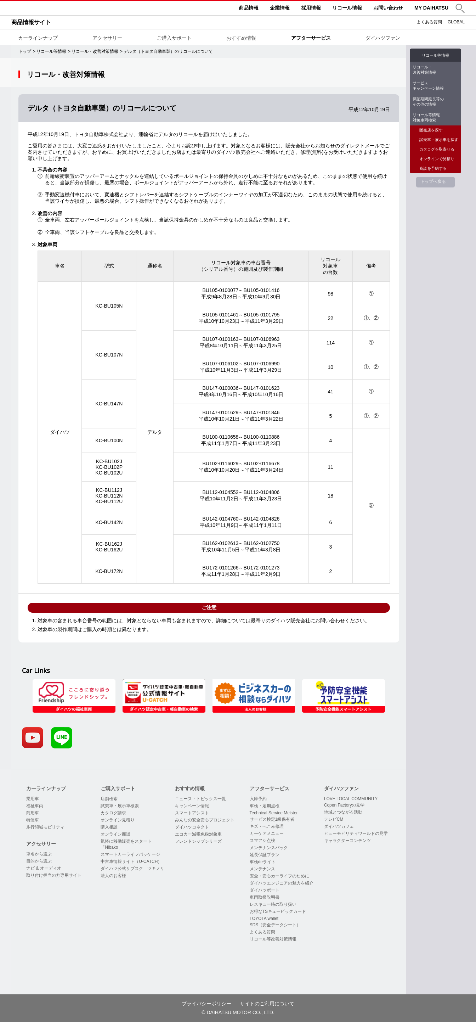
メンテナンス (262, 868)
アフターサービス (311, 38)
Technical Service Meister (274, 812)
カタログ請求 (113, 812)
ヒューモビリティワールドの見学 (356, 833)
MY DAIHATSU (431, 8)
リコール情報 (347, 8)
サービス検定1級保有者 (272, 819)
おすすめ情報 (241, 38)
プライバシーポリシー (206, 1003)
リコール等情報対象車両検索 (426, 117)
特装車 (32, 820)
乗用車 (32, 798)
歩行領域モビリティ (45, 827)
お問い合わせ (388, 8)
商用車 (32, 812)
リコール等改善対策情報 (273, 939)
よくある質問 (429, 21)
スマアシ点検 (262, 840)
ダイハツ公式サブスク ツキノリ (132, 868)
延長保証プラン (264, 854)
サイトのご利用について (267, 1003)
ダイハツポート (264, 890)
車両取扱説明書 (264, 897)
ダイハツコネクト (192, 827)
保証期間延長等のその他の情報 (428, 101)
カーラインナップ (38, 38)
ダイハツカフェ (339, 826)
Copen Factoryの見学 (344, 805)
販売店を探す (431, 130)
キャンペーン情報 (192, 805)
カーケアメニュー (267, 833)
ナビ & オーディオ (43, 868)
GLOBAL (456, 21)
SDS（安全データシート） (275, 924)
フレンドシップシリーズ (198, 841)
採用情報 (311, 8)
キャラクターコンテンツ (347, 840)
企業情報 (280, 8)
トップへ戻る (433, 181)
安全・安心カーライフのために (279, 876)
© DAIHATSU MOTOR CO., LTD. (238, 1012)
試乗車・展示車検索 (120, 805)
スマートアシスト (192, 812)
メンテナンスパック (269, 847)
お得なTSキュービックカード (278, 911)
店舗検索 (109, 798)
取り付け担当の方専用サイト (53, 875)
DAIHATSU (64, 8)
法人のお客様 (113, 875)
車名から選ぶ (39, 854)
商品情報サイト (31, 22)
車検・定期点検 (264, 805)
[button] (460, 8)
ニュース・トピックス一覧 (200, 798)
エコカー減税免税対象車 (198, 834)
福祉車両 (34, 805)
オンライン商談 (115, 834)
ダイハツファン (383, 38)
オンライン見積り (118, 820)
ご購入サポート (174, 38)
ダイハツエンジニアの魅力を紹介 (281, 883)
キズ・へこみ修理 (267, 826)
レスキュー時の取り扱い (273, 904)
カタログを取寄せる (436, 149)
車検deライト (263, 861)
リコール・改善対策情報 (424, 69)
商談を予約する (433, 168)
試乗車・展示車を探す (438, 139)
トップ (24, 51)
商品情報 (249, 8)
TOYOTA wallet (264, 918)
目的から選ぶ (39, 861)
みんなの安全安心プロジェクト (204, 820)
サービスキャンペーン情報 (428, 85)
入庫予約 (258, 798)
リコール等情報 (435, 55)
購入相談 (109, 827)
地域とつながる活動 (343, 812)
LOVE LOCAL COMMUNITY (351, 798)
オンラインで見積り (436, 159)
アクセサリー (107, 38)
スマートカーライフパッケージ (130, 854)
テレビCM (334, 819)
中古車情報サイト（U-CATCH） (131, 861)
